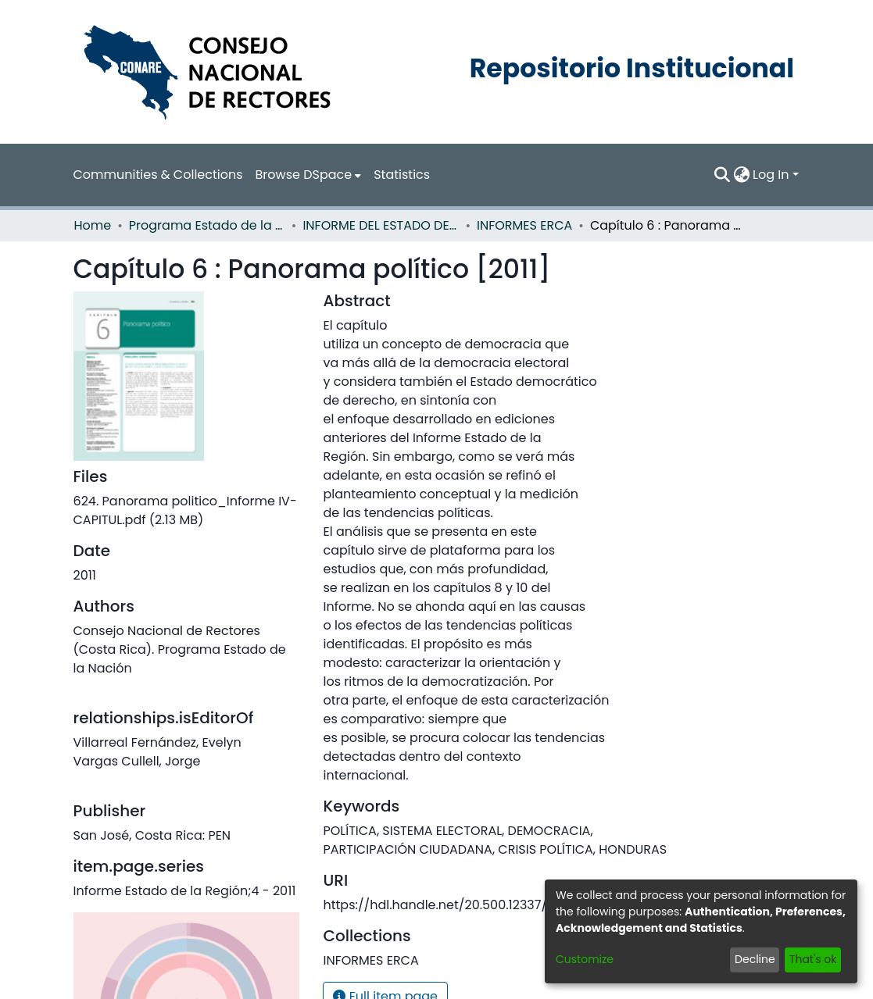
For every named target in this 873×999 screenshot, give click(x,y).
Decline (760, 959)
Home (90, 225)
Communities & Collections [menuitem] (147, 174)
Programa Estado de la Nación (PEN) (201, 225)
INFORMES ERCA (516, 225)
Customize (583, 959)
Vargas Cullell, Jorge (129, 742)
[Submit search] (723, 175)
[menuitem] (282, 175)
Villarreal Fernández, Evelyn (148, 723)
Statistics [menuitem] (370, 174)
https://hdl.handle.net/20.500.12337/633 (433, 904)
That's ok (814, 959)
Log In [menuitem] (771, 174)
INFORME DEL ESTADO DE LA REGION (374, 225)
